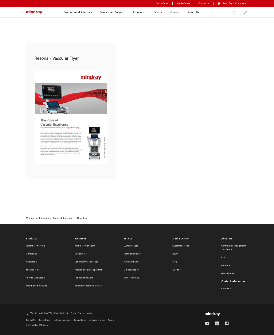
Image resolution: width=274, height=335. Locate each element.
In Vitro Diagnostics (35, 278)
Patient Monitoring (35, 246)
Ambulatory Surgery (85, 246)
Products (31, 239)
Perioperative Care (84, 278)
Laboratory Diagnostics (86, 262)
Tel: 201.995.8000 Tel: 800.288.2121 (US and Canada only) (61, 313)
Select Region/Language (234, 3)
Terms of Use (31, 320)
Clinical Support (131, 270)
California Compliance (62, 320)
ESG (223, 258)
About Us (193, 12)
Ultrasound (31, 254)
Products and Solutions (78, 12)
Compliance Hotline (97, 320)
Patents (111, 320)
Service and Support (112, 12)
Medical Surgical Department (89, 270)
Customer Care (131, 246)
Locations (226, 266)
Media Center (183, 3)
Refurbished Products (36, 286)
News (175, 254)
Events (158, 12)
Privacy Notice (80, 320)
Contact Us (203, 3)
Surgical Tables (33, 270)
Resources (139, 12)
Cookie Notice (45, 320)
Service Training (131, 278)
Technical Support (132, 254)
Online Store (162, 3)
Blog (174, 262)
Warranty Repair (131, 262)
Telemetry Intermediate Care (89, 286)
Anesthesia (31, 262)
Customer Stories (180, 246)
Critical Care (81, 254)
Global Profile (227, 274)
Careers (174, 12)
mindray (34, 12)
